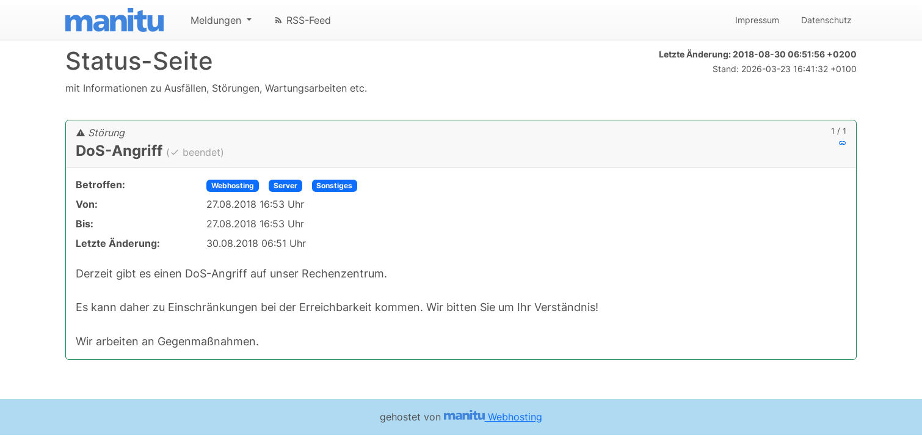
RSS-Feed (302, 20)
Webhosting (232, 185)
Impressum (757, 20)
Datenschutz (826, 20)
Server (285, 185)
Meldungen (217, 20)
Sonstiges (334, 185)
